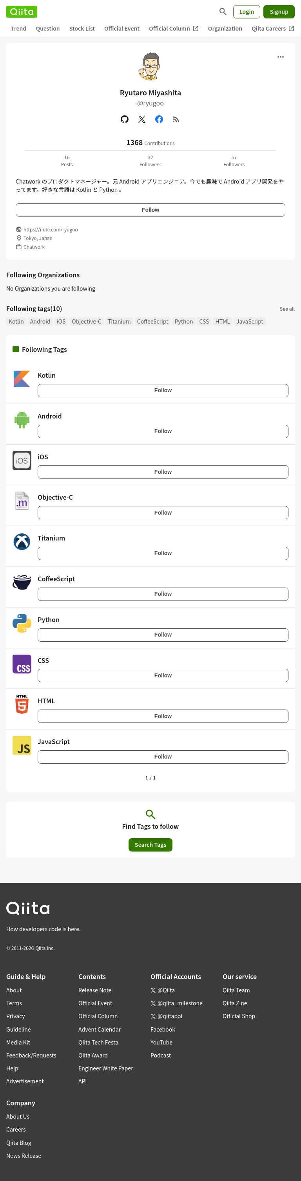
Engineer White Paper (105, 1068)
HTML (222, 321)
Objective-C (87, 321)
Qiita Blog (18, 1142)
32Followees (150, 160)
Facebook (162, 1029)
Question (48, 28)
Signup (279, 11)
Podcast (160, 1055)
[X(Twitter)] (141, 119)
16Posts (67, 160)
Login (246, 11)
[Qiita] (21, 12)
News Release (23, 1155)
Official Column (174, 28)
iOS (61, 321)
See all (287, 308)
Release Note (94, 990)
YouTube (161, 1042)
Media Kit (18, 1042)
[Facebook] (159, 119)
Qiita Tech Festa (98, 1042)
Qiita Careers (273, 28)
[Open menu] (280, 57)
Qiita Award (93, 1055)
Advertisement (25, 1081)
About (14, 990)
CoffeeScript (153, 321)
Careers (15, 1129)
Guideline (18, 1029)
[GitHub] (124, 119)
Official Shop (239, 1016)
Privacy (15, 1016)
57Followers (234, 160)
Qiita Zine (235, 1003)
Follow (150, 210)
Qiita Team (236, 990)
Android (40, 321)
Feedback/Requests (31, 1055)
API (82, 1081)
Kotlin (16, 321)
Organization (225, 28)
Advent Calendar (99, 1029)
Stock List (82, 28)
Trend (18, 28)
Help (12, 1068)
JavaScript (249, 321)
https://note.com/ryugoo (51, 229)
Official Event (122, 28)
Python (183, 321)
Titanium (119, 321)
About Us (17, 1116)
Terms (14, 1003)
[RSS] (176, 119)
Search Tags (150, 844)
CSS (204, 321)
